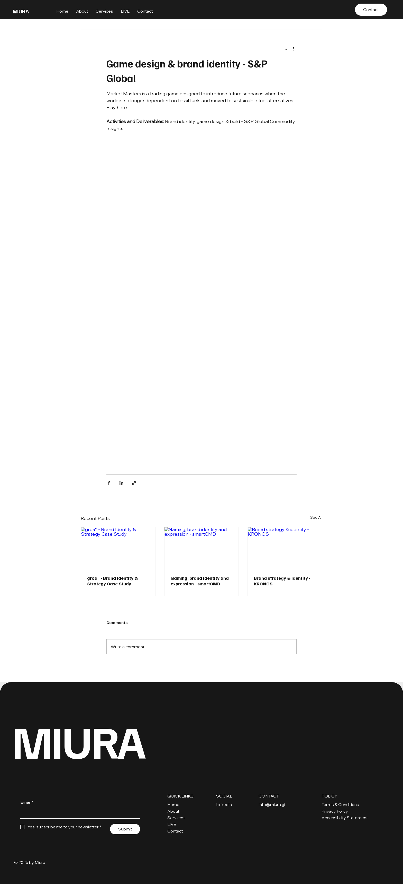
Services (176, 817)
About (173, 811)
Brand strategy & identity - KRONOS (282, 580)
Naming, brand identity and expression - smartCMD (200, 580)
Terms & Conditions (340, 804)
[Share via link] (134, 483)
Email (26, 802)
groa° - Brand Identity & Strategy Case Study (112, 580)
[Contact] (371, 10)
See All (316, 517)
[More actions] (293, 48)
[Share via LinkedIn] (121, 483)
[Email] (78, 813)
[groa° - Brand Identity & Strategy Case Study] (118, 548)
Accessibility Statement (345, 817)
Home (173, 804)
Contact (175, 831)
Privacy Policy (335, 811)
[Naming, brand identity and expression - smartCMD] (201, 548)
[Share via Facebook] (108, 483)
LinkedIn (224, 804)
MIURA (21, 11)
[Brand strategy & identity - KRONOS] (285, 548)
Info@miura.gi (272, 804)
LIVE (171, 824)
